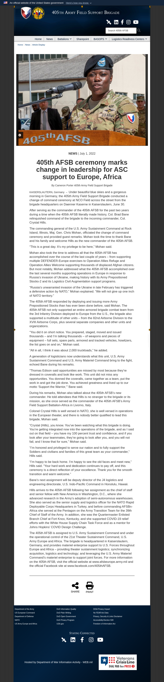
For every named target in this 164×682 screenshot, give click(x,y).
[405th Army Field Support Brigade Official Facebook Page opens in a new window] (122, 21)
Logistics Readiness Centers (129, 39)
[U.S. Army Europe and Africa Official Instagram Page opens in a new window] (128, 21)
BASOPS (100, 39)
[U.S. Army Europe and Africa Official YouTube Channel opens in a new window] (135, 21)
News (49, 39)
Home (38, 39)
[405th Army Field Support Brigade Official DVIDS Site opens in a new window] (109, 21)
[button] (79, 3)
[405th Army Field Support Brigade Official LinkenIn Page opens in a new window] (73, 640)
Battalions (65, 39)
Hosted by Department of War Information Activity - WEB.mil (58, 662)
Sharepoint (82, 39)
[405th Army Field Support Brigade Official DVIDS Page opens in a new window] (64, 639)
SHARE (75, 587)
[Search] (121, 31)
